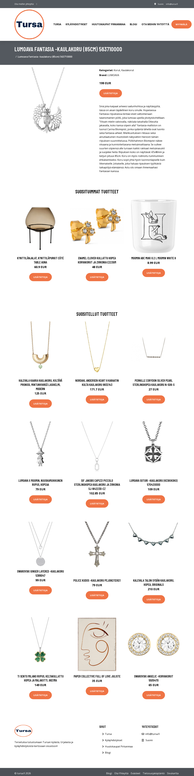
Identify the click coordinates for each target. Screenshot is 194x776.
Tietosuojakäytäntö (154, 770)
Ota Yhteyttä (121, 770)
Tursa (57, 23)
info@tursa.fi (171, 4)
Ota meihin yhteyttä (155, 23)
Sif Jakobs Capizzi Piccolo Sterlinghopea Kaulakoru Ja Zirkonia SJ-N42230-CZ (97, 482)
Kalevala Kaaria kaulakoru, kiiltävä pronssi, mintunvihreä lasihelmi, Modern (40, 382)
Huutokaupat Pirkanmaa (108, 23)
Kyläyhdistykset (76, 23)
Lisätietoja (111, 90)
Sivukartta (173, 770)
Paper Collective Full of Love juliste (97, 673)
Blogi (133, 23)
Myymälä (181, 22)
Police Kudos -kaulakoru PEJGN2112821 (97, 577)
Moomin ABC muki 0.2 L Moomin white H (153, 255)
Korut (117, 67)
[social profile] (36, 4)
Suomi (159, 4)
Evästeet (135, 770)
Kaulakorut (127, 67)
